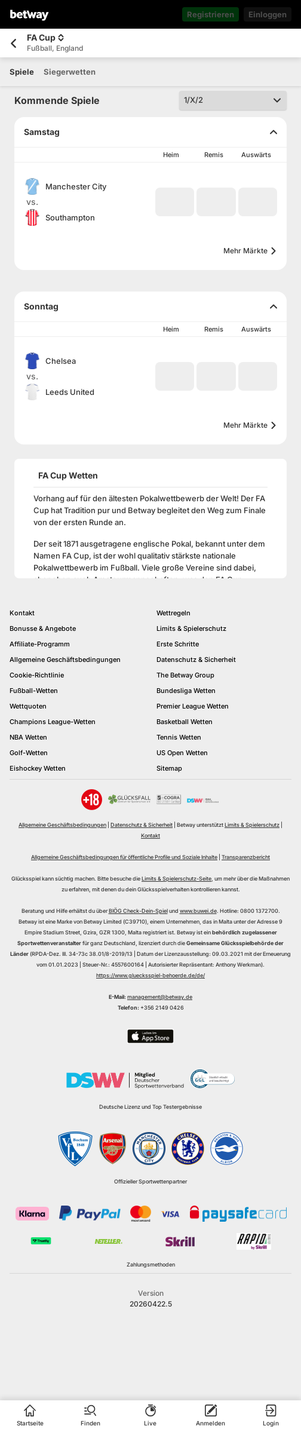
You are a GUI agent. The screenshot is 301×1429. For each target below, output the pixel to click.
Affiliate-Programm (40, 644)
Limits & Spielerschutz (191, 628)
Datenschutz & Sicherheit (196, 659)
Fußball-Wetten (34, 690)
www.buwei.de (198, 910)
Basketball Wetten (184, 721)
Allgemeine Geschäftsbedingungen (65, 659)
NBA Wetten (28, 737)
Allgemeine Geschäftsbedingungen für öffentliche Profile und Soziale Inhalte (124, 857)
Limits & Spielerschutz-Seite (176, 878)
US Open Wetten (182, 753)
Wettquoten (28, 706)
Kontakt (22, 613)
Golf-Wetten (29, 753)
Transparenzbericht (246, 857)
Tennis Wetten (178, 737)
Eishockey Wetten (38, 768)
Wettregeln (173, 613)
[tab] (22, 71)
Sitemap (169, 768)
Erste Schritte (177, 644)
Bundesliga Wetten (186, 690)
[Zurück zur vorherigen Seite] (13, 43)
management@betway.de (159, 996)
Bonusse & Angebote (43, 628)
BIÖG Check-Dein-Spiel (138, 910)
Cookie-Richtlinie (37, 675)
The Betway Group (185, 675)
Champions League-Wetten (53, 721)
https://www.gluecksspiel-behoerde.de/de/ (150, 975)
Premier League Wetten (192, 706)
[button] (174, 202)
